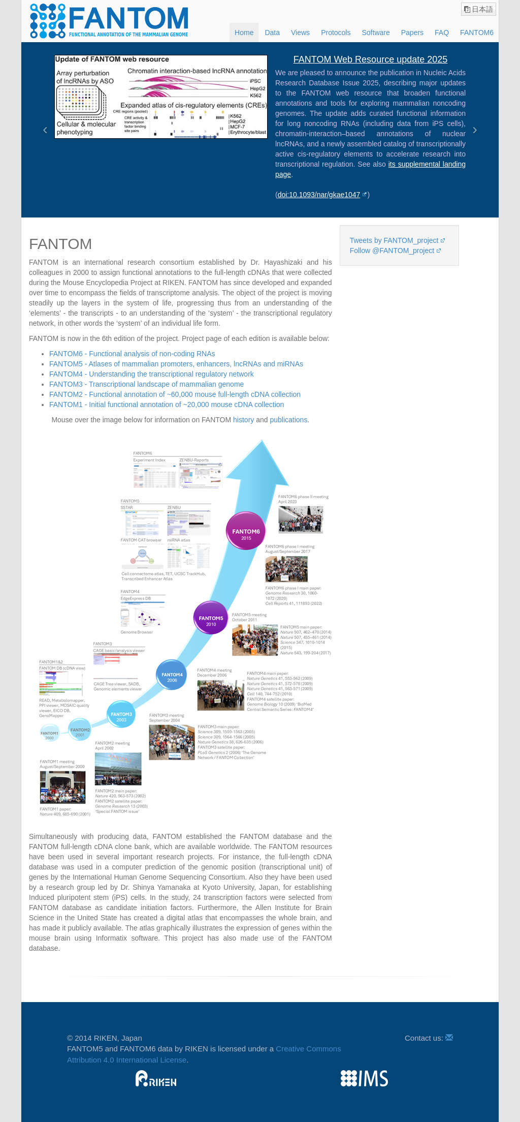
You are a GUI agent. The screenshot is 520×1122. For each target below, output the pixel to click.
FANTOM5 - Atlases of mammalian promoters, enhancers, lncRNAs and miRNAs (176, 364)
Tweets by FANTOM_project (394, 240)
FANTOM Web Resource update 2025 (371, 59)
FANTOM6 (477, 32)
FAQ (442, 32)
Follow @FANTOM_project (392, 250)
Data (272, 32)
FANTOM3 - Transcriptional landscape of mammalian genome (146, 384)
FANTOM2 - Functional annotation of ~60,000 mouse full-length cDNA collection (175, 394)
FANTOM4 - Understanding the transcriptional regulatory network (151, 374)
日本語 (482, 9)
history (243, 420)
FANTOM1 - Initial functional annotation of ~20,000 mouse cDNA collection (166, 404)
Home (244, 32)
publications (288, 420)
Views (300, 32)
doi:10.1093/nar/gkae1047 (319, 195)
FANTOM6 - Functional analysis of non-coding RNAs (132, 354)
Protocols (335, 32)
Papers (412, 32)
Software (375, 32)
